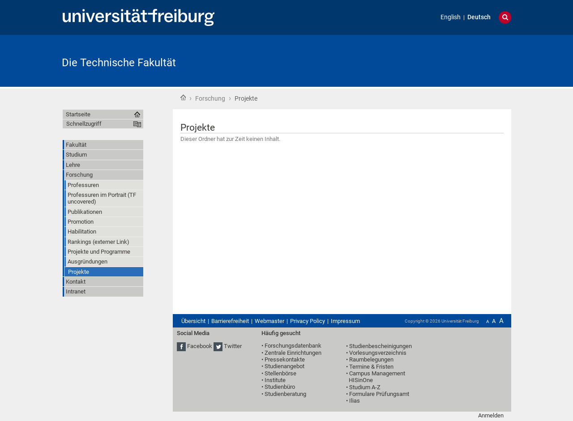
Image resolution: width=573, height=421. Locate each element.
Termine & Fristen (371, 366)
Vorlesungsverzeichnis (377, 352)
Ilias (354, 400)
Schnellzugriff (84, 123)
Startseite (183, 97)
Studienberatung (285, 394)
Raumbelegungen (371, 359)
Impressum (345, 321)
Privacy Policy (307, 321)
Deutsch (479, 17)
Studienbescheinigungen (380, 346)
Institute (275, 380)
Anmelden (491, 415)
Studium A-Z (365, 387)
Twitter (233, 346)
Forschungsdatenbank (293, 345)
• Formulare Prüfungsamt (377, 394)
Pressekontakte (285, 359)
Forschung (210, 98)
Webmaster (269, 321)
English (450, 17)
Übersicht (193, 321)
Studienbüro (280, 386)
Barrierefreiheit (230, 321)
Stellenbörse (280, 373)
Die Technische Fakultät (119, 62)
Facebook (199, 346)
